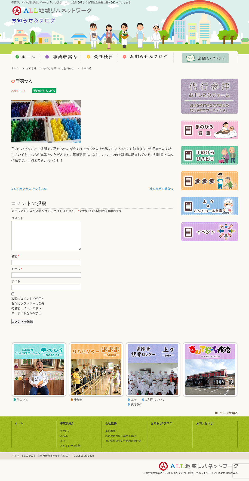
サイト (15, 287)
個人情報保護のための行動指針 (123, 446)
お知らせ (31, 68)
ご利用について (155, 405)
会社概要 (111, 429)
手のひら (22, 405)
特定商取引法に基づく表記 (120, 441)
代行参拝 (136, 410)
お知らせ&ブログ (161, 429)
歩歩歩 (78, 405)
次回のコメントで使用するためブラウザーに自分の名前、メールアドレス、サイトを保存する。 (27, 311)
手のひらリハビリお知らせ (58, 68)
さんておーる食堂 (70, 451)
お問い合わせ (204, 429)
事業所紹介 (67, 429)
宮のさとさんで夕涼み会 (30, 189)
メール (16, 274)
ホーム (15, 68)
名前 (15, 262)
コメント (17, 218)
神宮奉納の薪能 (160, 189)
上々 (133, 405)
